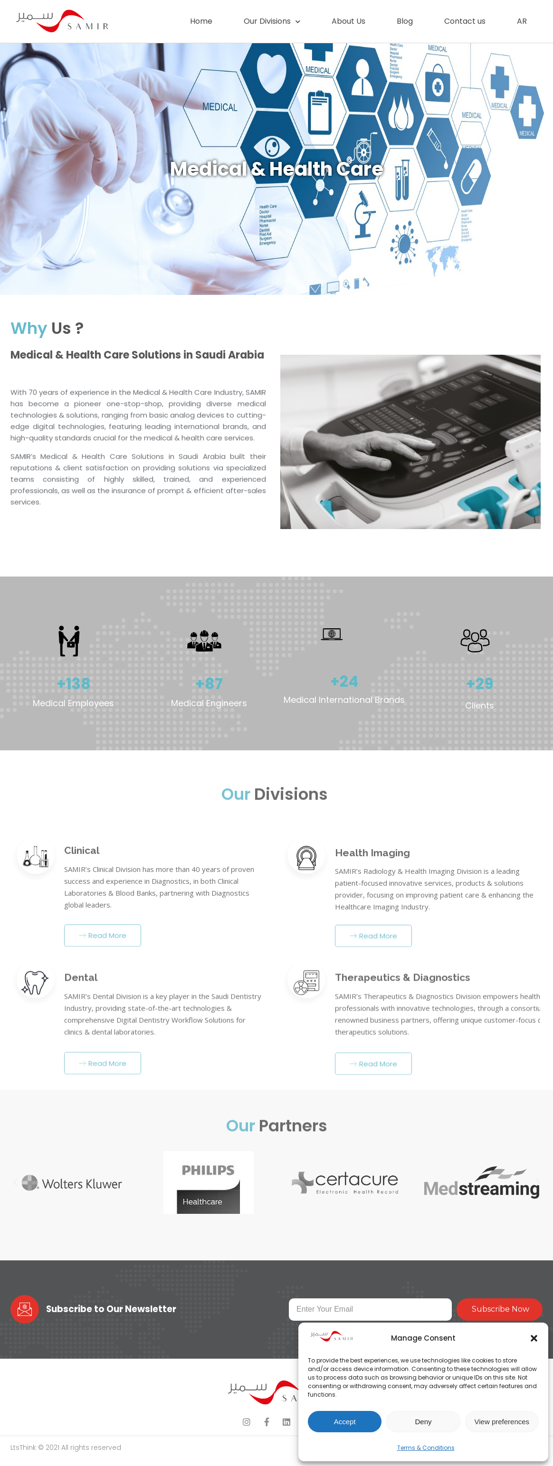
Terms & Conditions (426, 1448)
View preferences (502, 1422)
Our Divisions (272, 21)
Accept (345, 1422)
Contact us (465, 21)
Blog (405, 21)
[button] (534, 1338)
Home (201, 21)
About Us (348, 21)
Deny (423, 1422)
